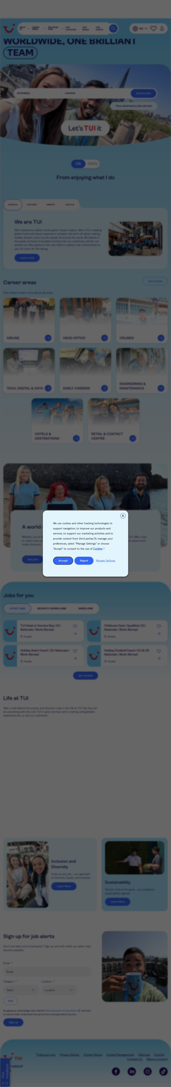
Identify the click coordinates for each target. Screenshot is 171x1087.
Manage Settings (105, 560)
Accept (63, 560)
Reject (84, 560)
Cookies (97, 548)
